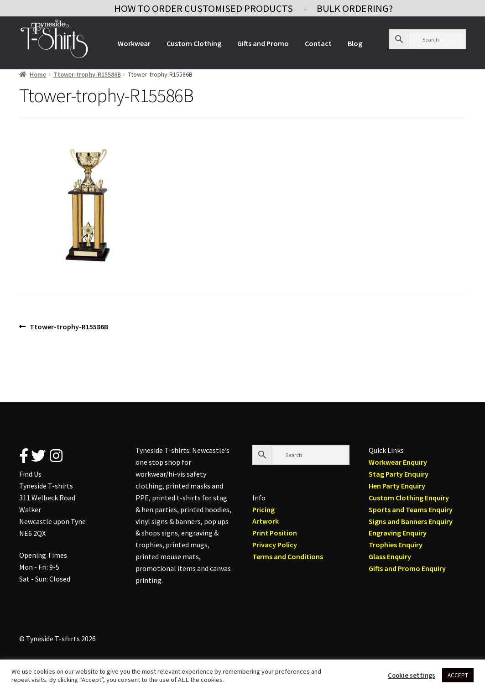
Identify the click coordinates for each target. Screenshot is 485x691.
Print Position (274, 532)
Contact (318, 43)
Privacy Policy (274, 544)
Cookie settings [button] (411, 675)
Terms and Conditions (287, 556)
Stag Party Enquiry (398, 473)
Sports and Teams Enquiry (411, 509)
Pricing (263, 509)
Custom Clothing (194, 43)
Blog (355, 43)
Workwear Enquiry (398, 462)
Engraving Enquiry (398, 532)
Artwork (265, 520)
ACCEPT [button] (458, 675)
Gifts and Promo (263, 43)
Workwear (134, 43)
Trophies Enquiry (395, 544)
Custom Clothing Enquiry (409, 497)
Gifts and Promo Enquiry (407, 568)
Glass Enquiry (390, 556)
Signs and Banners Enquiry (411, 521)
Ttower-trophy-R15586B (87, 74)
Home (38, 74)
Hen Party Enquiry (397, 485)
